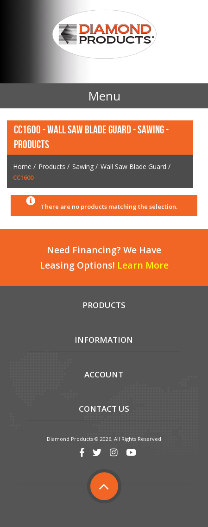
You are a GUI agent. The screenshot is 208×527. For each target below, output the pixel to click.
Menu (104, 96)
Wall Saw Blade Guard (133, 166)
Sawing (83, 166)
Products (51, 166)
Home (22, 166)
